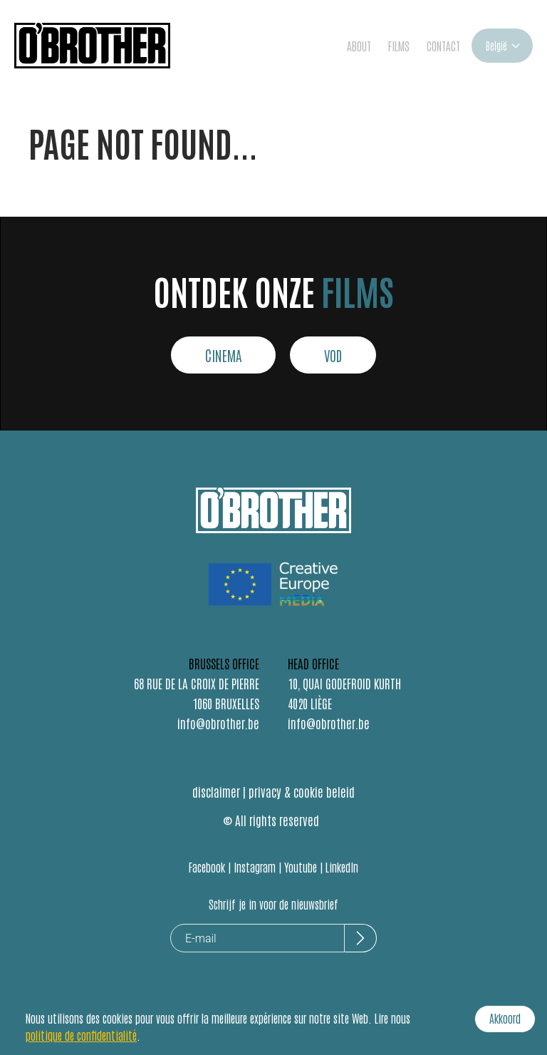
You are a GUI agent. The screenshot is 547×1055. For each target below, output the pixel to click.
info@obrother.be (218, 722)
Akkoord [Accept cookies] (505, 1018)
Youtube (300, 867)
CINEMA (223, 355)
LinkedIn (341, 867)
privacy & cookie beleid (302, 791)
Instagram (255, 867)
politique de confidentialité (81, 1035)
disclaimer (216, 791)
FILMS (399, 45)
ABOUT (359, 45)
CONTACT (443, 45)
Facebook (207, 867)
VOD (333, 355)
